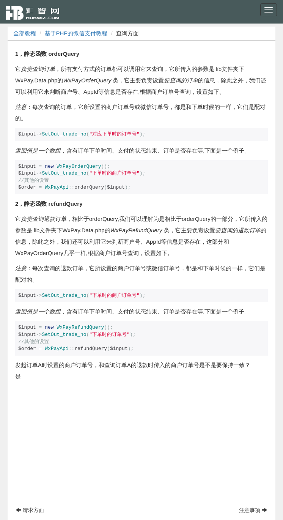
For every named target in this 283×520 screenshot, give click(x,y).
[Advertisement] (141, 447)
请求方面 (30, 510)
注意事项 (253, 510)
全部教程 (24, 33)
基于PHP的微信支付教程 (76, 33)
